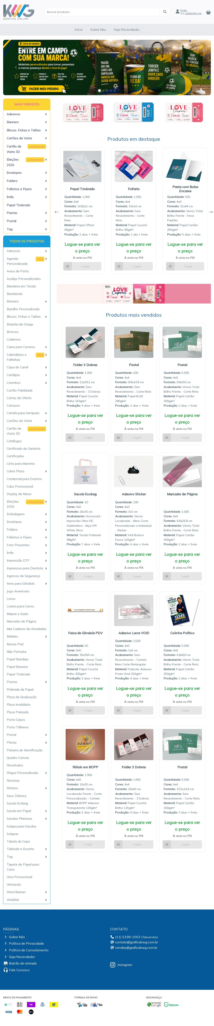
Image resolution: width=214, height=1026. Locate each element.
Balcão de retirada (23, 963)
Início (79, 29)
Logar (86, 266)
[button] (16, 67)
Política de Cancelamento (28, 950)
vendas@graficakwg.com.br (136, 947)
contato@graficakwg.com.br (136, 942)
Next (210, 211)
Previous (56, 211)
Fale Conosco (19, 970)
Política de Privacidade (26, 943)
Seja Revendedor (127, 29)
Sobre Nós (98, 29)
